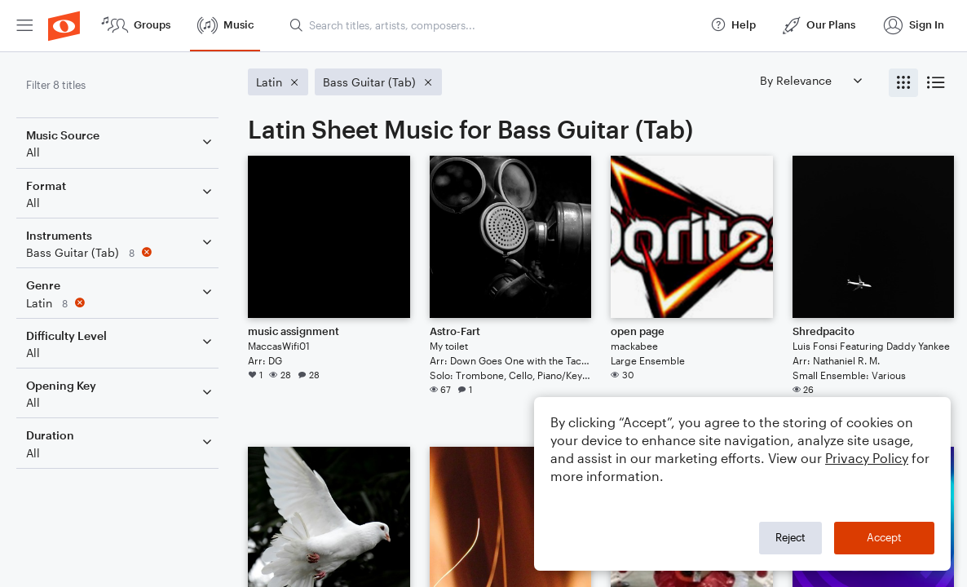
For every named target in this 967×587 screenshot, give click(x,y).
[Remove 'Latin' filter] (120, 303)
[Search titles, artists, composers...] (492, 25)
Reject (790, 537)
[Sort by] (810, 80)
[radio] (903, 82)
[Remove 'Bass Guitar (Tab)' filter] (120, 252)
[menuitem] (24, 25)
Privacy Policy (866, 458)
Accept (884, 537)
